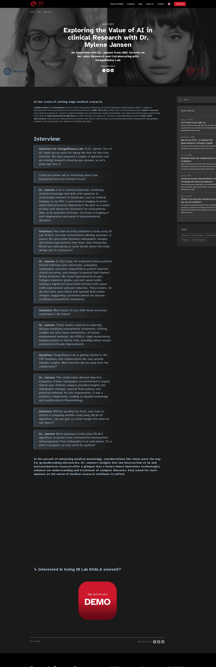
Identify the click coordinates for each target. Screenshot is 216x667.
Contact (160, 4)
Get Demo (180, 4)
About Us (150, 4)
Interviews (47, 12)
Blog (140, 4)
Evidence (131, 4)
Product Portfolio (117, 4)
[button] (169, 4)
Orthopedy (185, 240)
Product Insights (197, 235)
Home (32, 12)
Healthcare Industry (198, 240)
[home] (37, 4)
